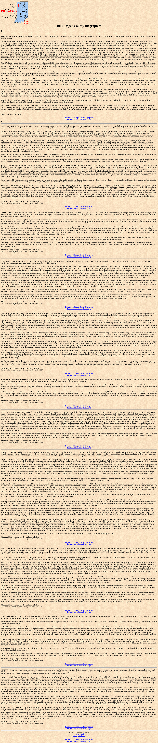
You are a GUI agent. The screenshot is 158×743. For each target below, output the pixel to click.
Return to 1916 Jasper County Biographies (79, 118)
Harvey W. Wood (79, 736)
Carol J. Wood (79, 734)
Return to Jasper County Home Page (79, 119)
